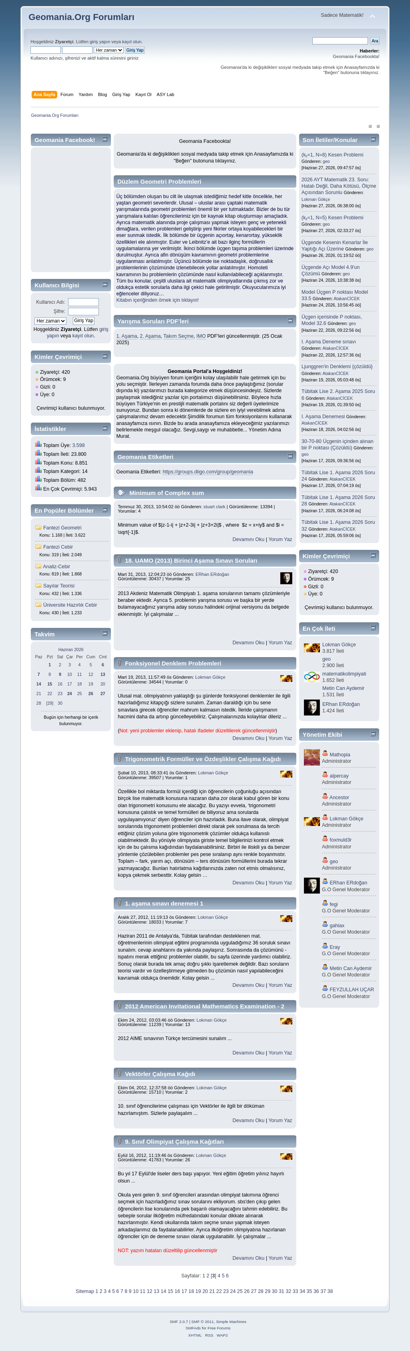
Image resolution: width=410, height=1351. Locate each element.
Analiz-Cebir (56, 566)
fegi (334, 904)
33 (295, 1291)
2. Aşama (150, 336)
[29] (49, 703)
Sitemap (85, 1291)
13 (156, 1291)
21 (38, 693)
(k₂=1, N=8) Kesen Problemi (332, 155)
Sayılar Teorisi (58, 586)
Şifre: (59, 311)
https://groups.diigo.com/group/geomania (208, 472)
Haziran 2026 (71, 649)
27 (254, 1291)
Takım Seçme (178, 336)
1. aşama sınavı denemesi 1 (164, 903)
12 (90, 674)
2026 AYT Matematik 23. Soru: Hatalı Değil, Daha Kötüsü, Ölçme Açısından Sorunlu (338, 186)
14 (163, 1291)
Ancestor (339, 797)
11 (79, 674)
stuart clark (214, 506)
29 (267, 1291)
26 (246, 1291)
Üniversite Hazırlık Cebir (70, 605)
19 (90, 684)
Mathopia (340, 755)
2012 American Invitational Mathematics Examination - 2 (204, 1006)
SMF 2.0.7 (179, 1321)
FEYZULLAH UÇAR (352, 989)
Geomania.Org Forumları (81, 17)
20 (102, 684)
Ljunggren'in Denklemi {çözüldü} (337, 366)
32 (288, 1291)
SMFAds (193, 1328)
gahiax (337, 925)
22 (49, 693)
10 (69, 674)
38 (330, 1291)
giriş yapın (100, 41)
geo (326, 161)
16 (60, 684)
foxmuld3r (341, 840)
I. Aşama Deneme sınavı (328, 342)
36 (316, 1291)
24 (233, 1291)
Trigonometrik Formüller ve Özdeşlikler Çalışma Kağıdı (203, 759)
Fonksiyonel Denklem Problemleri (173, 663)
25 (79, 693)
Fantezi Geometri (62, 528)
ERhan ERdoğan (212, 574)
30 (60, 703)
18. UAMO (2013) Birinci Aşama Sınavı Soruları (191, 560)
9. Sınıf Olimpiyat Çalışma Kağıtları (174, 1141)
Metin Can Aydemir (343, 688)
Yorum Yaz (280, 539)
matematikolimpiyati (344, 674)
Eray (335, 947)
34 (302, 1291)
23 (60, 693)
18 (79, 684)
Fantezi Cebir (58, 547)
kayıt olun (131, 41)
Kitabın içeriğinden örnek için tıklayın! (157, 300)
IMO (201, 336)
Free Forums (218, 1328)
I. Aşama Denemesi (323, 416)
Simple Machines (231, 1321)
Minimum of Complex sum (166, 492)
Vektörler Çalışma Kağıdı (160, 1073)
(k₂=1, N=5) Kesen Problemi (332, 217)
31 (281, 1291)
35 (309, 1291)
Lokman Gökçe (210, 677)
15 (170, 1291)
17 (69, 684)
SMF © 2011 (202, 1321)
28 (38, 703)
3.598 (78, 445)
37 (323, 1291)
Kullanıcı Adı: (50, 302)
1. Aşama (126, 336)
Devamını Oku (249, 539)
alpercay (339, 776)
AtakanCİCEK (347, 298)
